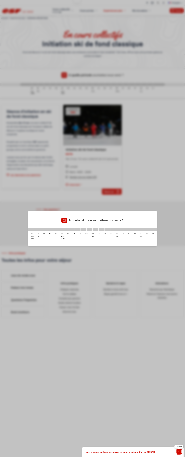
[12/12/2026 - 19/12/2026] (47, 229)
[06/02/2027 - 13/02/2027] (95, 229)
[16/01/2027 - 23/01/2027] (77, 229)
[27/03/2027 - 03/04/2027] (138, 229)
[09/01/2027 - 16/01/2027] (71, 229)
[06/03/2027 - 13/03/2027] (120, 229)
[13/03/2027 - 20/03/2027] (126, 229)
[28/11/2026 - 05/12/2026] (35, 229)
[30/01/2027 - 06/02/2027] (89, 229)
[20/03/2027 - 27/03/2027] (132, 229)
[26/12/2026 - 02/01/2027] (59, 229)
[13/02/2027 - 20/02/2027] (101, 229)
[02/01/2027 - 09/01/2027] (65, 229)
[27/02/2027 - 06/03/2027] (114, 229)
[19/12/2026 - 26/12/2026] (53, 229)
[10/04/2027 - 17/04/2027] (150, 229)
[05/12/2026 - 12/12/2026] (41, 229)
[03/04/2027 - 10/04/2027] (144, 229)
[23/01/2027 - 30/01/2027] (83, 229)
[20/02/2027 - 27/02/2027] (108, 229)
